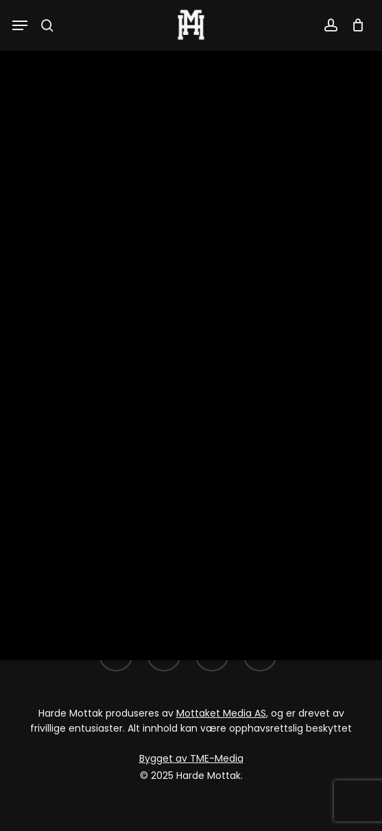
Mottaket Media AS (221, 713)
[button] (19, 25)
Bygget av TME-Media (191, 758)
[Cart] (354, 25)
